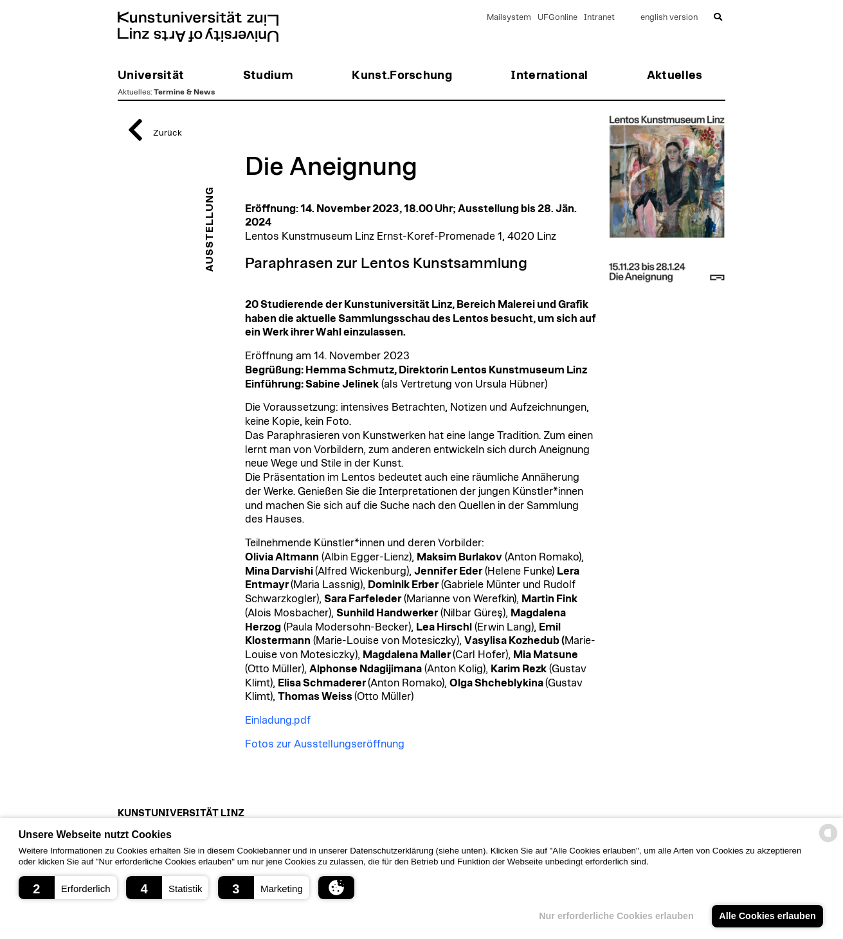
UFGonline (557, 17)
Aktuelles (134, 92)
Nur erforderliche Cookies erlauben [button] (616, 916)
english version (669, 17)
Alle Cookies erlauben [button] (767, 916)
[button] (68, 887)
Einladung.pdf (278, 720)
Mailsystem (509, 17)
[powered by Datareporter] (828, 841)
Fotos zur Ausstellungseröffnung (324, 744)
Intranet (599, 17)
